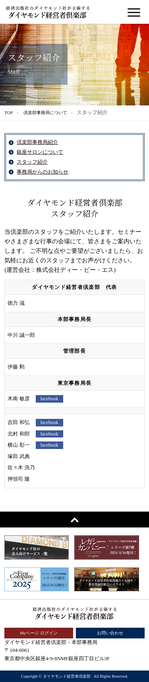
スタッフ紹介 (32, 162)
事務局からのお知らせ (42, 172)
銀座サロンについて (40, 152)
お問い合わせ (110, 632)
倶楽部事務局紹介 (37, 142)
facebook (49, 398)
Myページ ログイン (39, 632)
